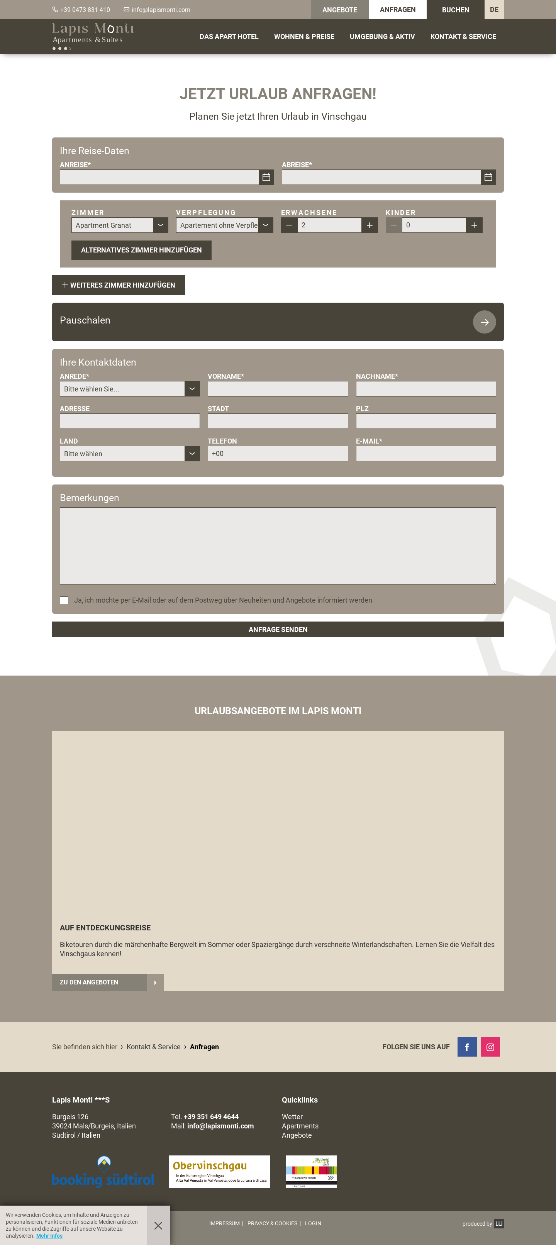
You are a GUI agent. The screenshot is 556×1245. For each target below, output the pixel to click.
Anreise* (75, 165)
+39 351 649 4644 (211, 1117)
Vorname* (226, 376)
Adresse (75, 409)
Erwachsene (309, 212)
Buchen (456, 10)
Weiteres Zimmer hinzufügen (118, 285)
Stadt (218, 409)
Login (313, 1223)
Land (69, 441)
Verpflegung (206, 212)
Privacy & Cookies (272, 1223)
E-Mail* (369, 441)
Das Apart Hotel (229, 36)
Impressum (224, 1223)
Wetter (292, 1117)
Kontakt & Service (463, 36)
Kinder (401, 212)
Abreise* (297, 165)
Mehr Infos (49, 1236)
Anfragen (398, 9)
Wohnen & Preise (304, 36)
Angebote (339, 10)
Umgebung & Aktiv (382, 36)
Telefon (222, 441)
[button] (220, 1171)
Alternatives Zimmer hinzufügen (141, 250)
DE (494, 9)
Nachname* (377, 376)
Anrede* (74, 376)
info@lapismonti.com (220, 1126)
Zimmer (88, 212)
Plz (362, 409)
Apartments (300, 1126)
